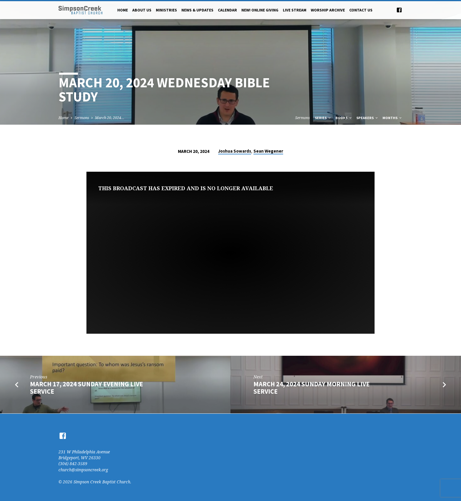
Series (323, 118)
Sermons (81, 117)
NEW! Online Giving (259, 10)
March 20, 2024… (109, 117)
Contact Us (361, 10)
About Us (141, 10)
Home (122, 10)
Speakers (367, 118)
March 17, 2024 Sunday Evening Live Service (86, 387)
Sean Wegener (268, 151)
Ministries (166, 10)
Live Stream (294, 10)
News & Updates (197, 10)
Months (392, 118)
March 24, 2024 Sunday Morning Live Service (311, 387)
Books (344, 118)
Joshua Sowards (234, 151)
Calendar (227, 10)
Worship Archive (328, 10)
